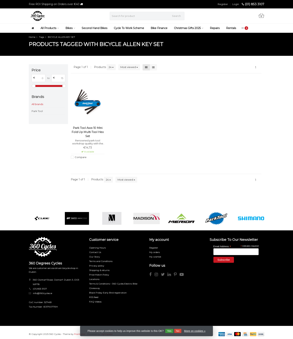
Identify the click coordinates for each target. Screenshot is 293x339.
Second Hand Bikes (94, 28)
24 (111, 67)
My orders (154, 252)
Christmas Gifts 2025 (188, 28)
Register (223, 4)
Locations (94, 279)
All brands (37, 104)
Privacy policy (96, 265)
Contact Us (95, 252)
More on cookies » (194, 330)
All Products (50, 28)
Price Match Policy (99, 274)
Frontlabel (79, 334)
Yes (169, 330)
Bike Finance (159, 28)
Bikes (70, 28)
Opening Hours (97, 247)
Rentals (231, 28)
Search (176, 15)
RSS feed (93, 297)
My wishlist (155, 256)
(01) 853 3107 (254, 4)
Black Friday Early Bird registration (108, 292)
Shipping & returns (99, 270)
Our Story (94, 256)
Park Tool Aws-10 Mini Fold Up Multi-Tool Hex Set (88, 132)
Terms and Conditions (100, 261)
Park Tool (37, 111)
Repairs (215, 28)
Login (235, 4)
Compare (81, 157)
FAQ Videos (95, 301)
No (177, 330)
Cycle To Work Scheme (129, 28)
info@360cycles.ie (42, 293)
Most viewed (129, 67)
